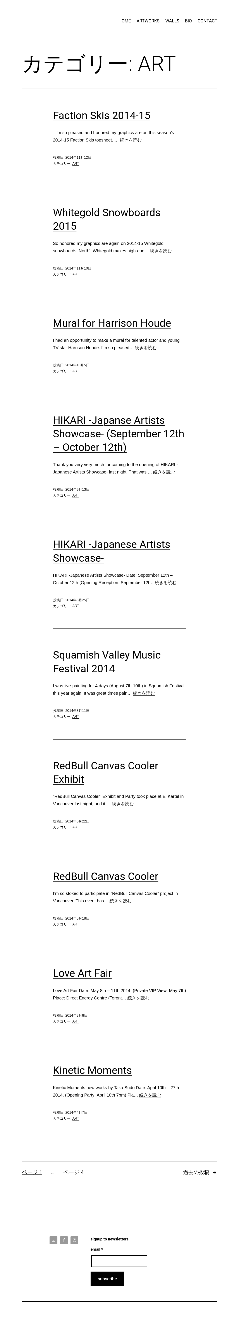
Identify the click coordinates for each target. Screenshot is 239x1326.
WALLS (172, 21)
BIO (188, 21)
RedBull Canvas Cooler (105, 876)
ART (75, 163)
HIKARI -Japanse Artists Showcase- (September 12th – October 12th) (118, 434)
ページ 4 (73, 1172)
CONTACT (207, 21)
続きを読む (131, 140)
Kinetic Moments (92, 1070)
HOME (125, 21)
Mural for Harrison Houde (112, 323)
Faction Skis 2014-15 (101, 115)
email (97, 1249)
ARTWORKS (148, 21)
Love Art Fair (82, 973)
